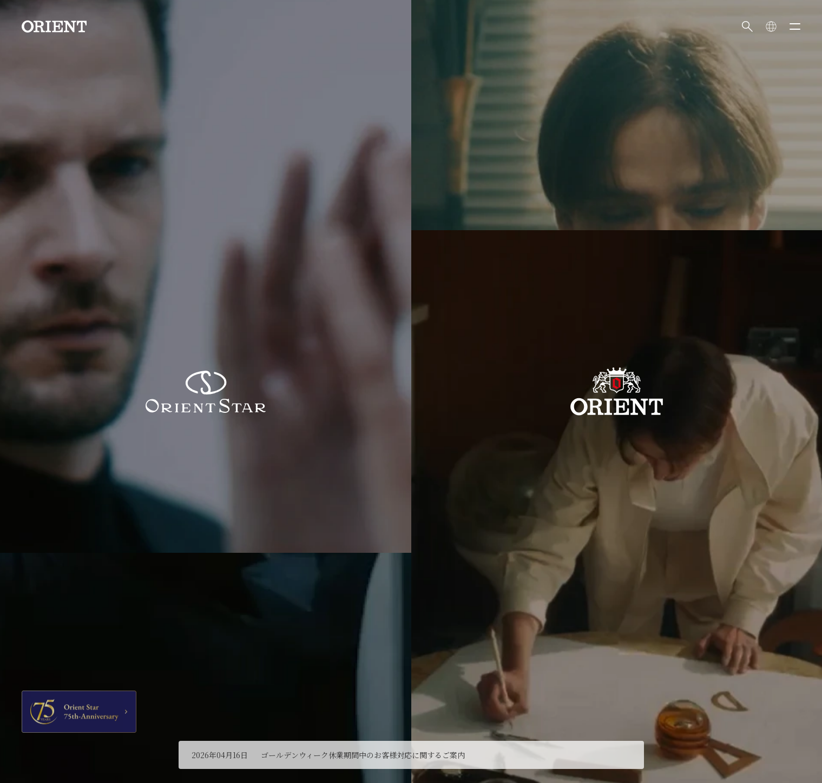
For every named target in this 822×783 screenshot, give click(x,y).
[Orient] (54, 26)
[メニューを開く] (795, 26)
